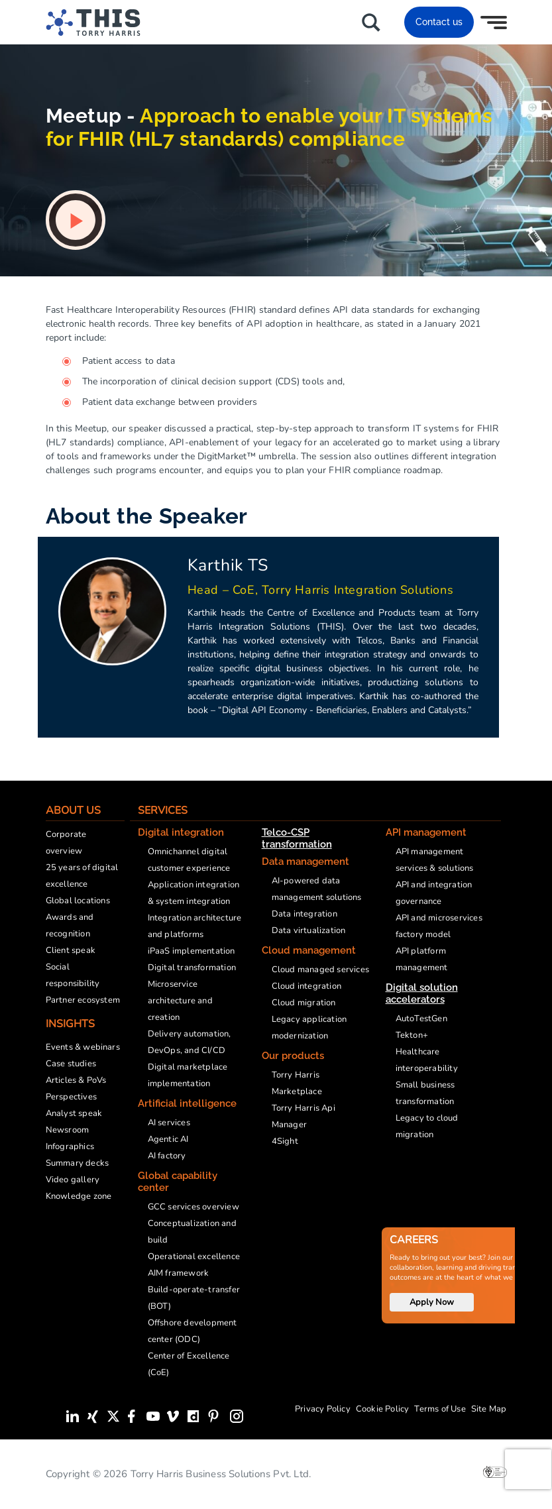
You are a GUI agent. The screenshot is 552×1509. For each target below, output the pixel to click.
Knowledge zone (79, 1196)
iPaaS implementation (191, 951)
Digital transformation (192, 968)
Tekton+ (412, 1035)
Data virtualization (309, 930)
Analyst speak (74, 1113)
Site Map (489, 1409)
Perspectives (71, 1097)
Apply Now (432, 1302)
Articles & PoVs (76, 1080)
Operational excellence (194, 1256)
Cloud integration (306, 986)
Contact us (439, 22)
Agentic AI (168, 1139)
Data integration (304, 914)
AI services (169, 1123)
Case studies (71, 1064)
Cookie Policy (383, 1409)
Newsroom (67, 1130)
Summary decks (77, 1163)
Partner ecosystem (83, 1000)
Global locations (78, 901)
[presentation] (528, 1469)
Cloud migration (304, 1003)
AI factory (167, 1156)
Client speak (70, 950)
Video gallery (73, 1180)
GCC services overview (193, 1207)
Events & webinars (83, 1047)
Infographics (70, 1146)
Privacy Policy (323, 1409)
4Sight (285, 1141)
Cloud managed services (320, 970)
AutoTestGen (421, 1019)
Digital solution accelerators (422, 993)
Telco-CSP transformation (297, 838)
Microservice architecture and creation (180, 1000)
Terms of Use (439, 1409)
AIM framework (178, 1273)
